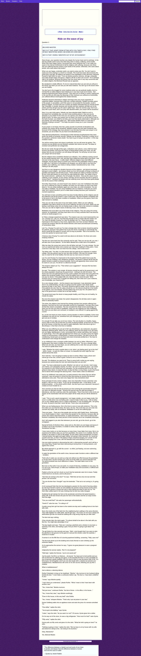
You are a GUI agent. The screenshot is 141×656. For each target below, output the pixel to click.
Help (20, 1)
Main (2, 1)
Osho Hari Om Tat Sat (70, 32)
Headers (14, 1)
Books (8, 1)
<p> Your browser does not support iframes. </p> (70, 18)
